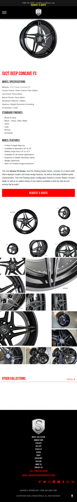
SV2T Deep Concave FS (20, 87)
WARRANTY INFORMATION (29, 490)
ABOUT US (38, 464)
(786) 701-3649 (28, 3)
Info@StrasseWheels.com (42, 475)
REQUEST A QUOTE (38, 192)
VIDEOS (38, 452)
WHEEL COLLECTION (38, 437)
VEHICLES (38, 449)
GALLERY (38, 446)
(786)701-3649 (40, 471)
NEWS (38, 455)
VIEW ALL (71, 379)
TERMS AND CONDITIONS (48, 490)
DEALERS (39, 461)
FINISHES (38, 443)
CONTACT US (39, 467)
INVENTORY (38, 458)
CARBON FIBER (38, 440)
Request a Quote (38, 4)
